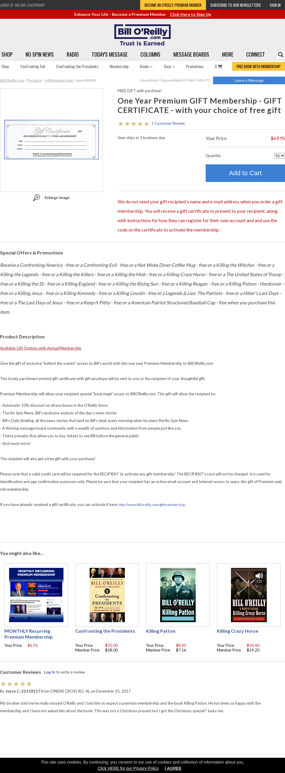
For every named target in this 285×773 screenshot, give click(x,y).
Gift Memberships (59, 80)
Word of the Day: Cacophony (22, 5)
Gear (169, 66)
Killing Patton (160, 631)
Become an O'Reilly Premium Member (173, 5)
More (227, 54)
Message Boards (191, 54)
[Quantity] (279, 155)
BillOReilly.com (12, 80)
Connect (255, 54)
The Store (34, 80)
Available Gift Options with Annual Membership (40, 348)
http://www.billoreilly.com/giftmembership (152, 504)
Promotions (195, 66)
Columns (150, 54)
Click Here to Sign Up (190, 14)
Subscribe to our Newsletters (235, 5)
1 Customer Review (168, 123)
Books (146, 66)
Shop (7, 54)
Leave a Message (249, 80)
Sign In (275, 5)
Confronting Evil (32, 66)
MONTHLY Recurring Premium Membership (28, 633)
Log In (49, 672)
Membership (119, 66)
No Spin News (40, 54)
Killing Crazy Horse (237, 631)
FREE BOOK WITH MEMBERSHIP (259, 66)
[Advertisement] (142, 525)
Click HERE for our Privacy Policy (128, 768)
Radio (73, 54)
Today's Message (110, 54)
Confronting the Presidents (77, 66)
